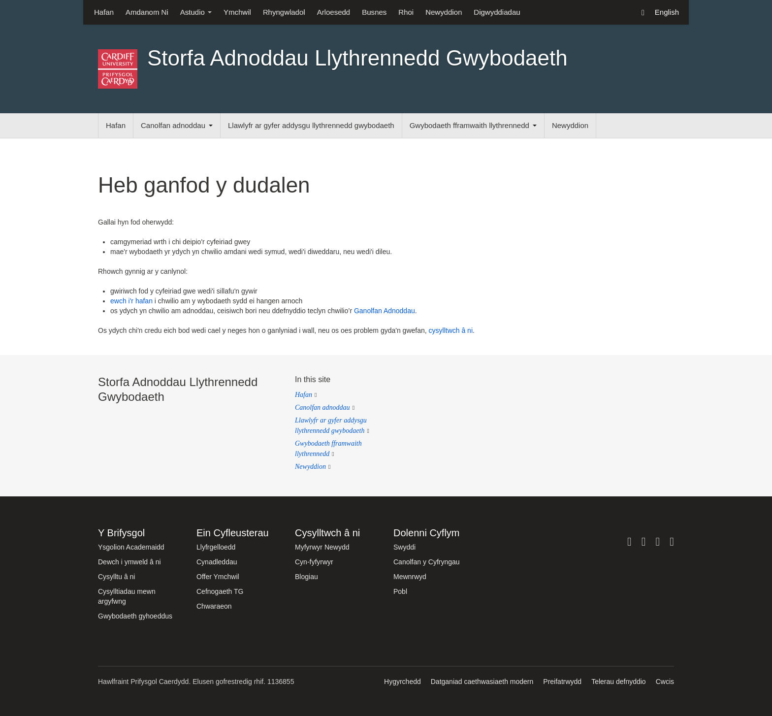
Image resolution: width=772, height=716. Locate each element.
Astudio (196, 12)
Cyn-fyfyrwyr (314, 562)
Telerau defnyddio (618, 681)
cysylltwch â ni (451, 330)
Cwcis (665, 681)
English (667, 12)
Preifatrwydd (562, 681)
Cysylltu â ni (116, 577)
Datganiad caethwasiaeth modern (482, 681)
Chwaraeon (214, 606)
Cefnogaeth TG (219, 591)
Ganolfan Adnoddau (384, 311)
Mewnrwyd (409, 577)
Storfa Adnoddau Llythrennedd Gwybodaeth (357, 58)
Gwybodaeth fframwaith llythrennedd (473, 125)
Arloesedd (334, 12)
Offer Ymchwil (217, 577)
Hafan (104, 12)
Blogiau (306, 577)
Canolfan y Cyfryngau (426, 562)
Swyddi (404, 547)
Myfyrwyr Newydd (322, 547)
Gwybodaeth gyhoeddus (135, 616)
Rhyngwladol (284, 12)
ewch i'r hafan (131, 301)
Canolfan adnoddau (177, 125)
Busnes (374, 12)
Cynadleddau (216, 562)
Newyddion (443, 12)
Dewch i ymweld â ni (129, 562)
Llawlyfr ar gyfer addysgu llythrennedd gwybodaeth (311, 125)
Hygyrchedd (402, 681)
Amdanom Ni (147, 12)
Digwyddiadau (497, 12)
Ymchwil (237, 12)
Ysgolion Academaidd (131, 547)
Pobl (400, 591)
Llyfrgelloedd (215, 547)
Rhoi (406, 12)
